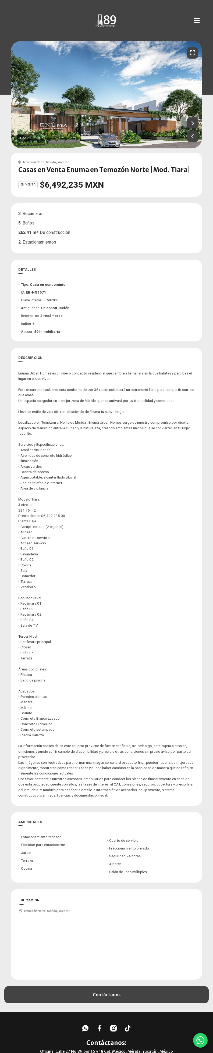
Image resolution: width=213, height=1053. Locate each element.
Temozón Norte (33, 162)
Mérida (51, 162)
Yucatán (63, 162)
